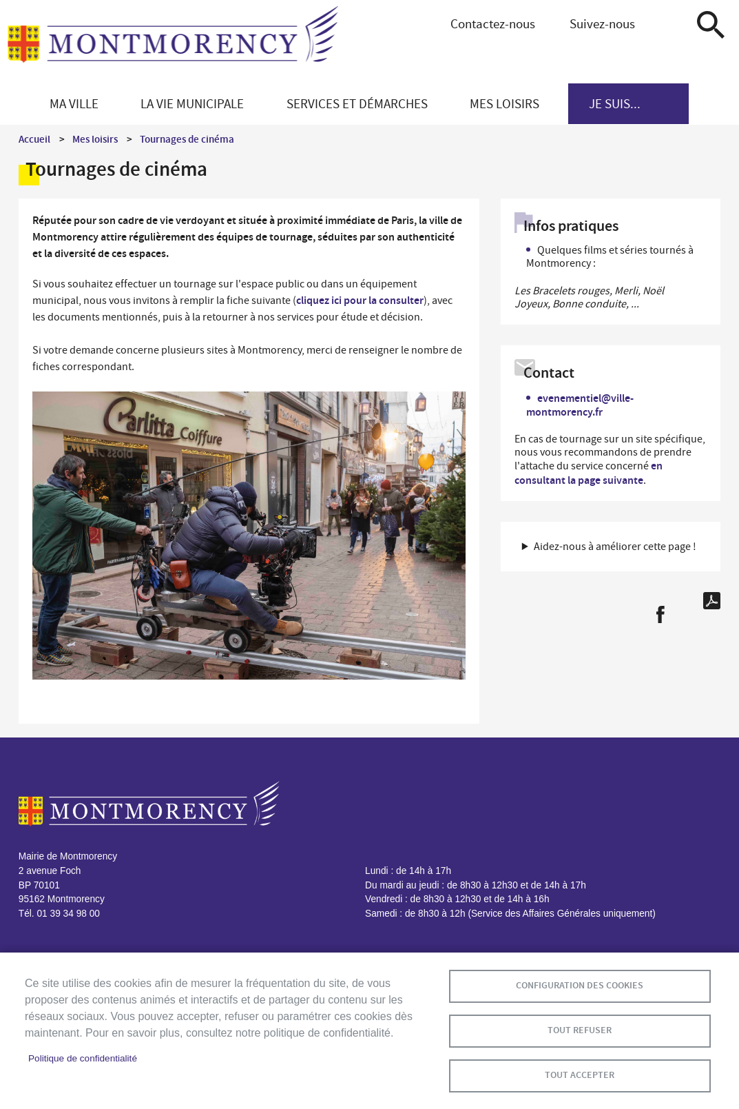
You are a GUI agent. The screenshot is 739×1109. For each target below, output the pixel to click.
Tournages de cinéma (187, 139)
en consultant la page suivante (588, 472)
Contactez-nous (492, 23)
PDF (711, 600)
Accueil (34, 139)
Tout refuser (580, 1030)
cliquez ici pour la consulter (360, 300)
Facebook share (660, 614)
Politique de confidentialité (82, 1058)
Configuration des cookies (579, 985)
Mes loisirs (95, 139)
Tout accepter (579, 1075)
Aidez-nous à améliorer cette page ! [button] (615, 546)
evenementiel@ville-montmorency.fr (580, 405)
